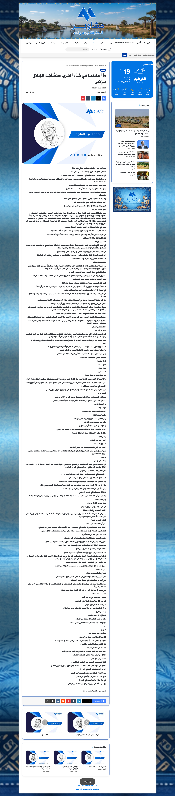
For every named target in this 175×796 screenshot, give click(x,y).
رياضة (109, 43)
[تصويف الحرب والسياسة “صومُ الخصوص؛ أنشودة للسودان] (38, 757)
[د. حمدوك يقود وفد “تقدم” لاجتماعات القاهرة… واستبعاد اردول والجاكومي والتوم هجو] (143, 144)
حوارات (85, 43)
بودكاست (51, 43)
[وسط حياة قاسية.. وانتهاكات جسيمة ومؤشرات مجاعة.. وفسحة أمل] (132, 118)
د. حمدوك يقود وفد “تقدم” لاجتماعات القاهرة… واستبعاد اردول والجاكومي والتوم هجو (126, 143)
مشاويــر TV (65, 43)
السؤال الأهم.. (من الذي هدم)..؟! (97, 766)
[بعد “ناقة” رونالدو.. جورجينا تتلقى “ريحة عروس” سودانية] (143, 155)
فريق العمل (40, 43)
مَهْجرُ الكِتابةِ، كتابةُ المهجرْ (127, 172)
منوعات (76, 43)
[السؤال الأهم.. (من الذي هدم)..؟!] (93, 757)
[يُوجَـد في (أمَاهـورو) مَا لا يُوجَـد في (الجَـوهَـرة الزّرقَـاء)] (66, 757)
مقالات (94, 43)
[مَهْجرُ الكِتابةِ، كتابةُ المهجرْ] (143, 175)
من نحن (29, 43)
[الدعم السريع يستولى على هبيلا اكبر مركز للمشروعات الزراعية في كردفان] (143, 165)
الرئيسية (147, 43)
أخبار (139, 43)
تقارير (102, 43)
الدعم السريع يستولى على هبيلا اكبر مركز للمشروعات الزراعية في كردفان (125, 164)
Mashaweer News (124, 43)
